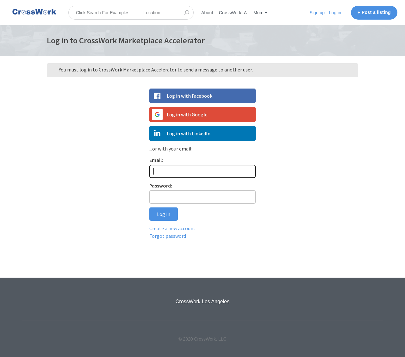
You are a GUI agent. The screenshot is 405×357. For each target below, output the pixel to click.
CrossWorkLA (233, 12)
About (207, 12)
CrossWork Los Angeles (202, 301)
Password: (160, 185)
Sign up (317, 12)
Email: (156, 160)
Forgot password (167, 236)
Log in (335, 12)
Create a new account (172, 228)
